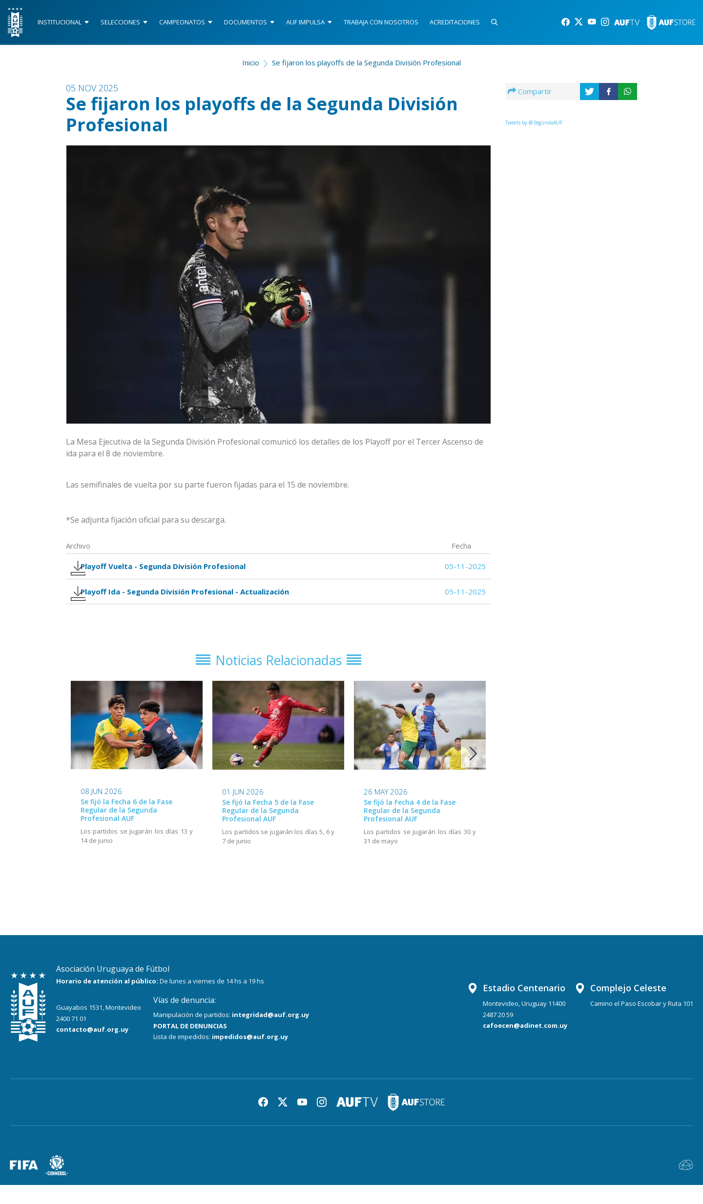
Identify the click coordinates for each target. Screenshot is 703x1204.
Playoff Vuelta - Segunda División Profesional (165, 573)
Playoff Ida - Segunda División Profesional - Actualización (187, 604)
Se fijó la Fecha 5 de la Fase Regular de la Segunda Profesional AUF (268, 830)
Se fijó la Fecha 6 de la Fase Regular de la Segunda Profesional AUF (126, 829)
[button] (473, 772)
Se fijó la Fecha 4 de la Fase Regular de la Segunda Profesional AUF (409, 830)
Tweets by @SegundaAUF (533, 126)
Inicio (250, 66)
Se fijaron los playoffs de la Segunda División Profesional (366, 66)
